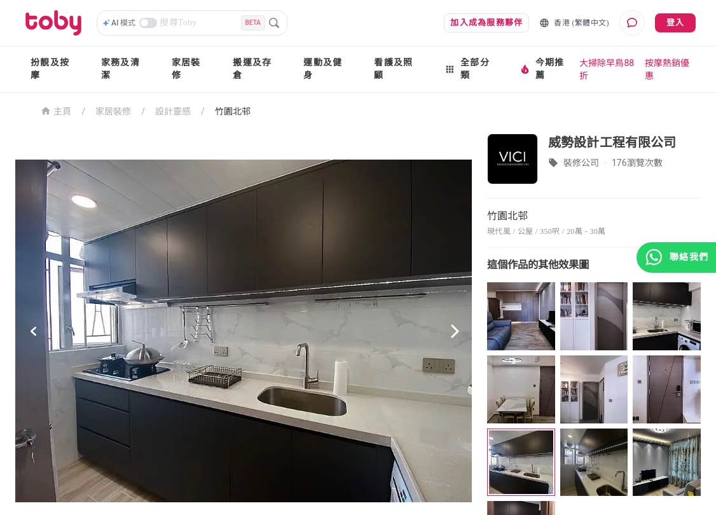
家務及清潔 (120, 69)
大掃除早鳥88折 (606, 69)
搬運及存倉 (252, 69)
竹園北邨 (233, 111)
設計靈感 (173, 111)
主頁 (56, 110)
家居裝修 (186, 69)
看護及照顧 (393, 69)
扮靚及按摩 (50, 69)
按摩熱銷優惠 (667, 69)
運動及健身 (322, 69)
